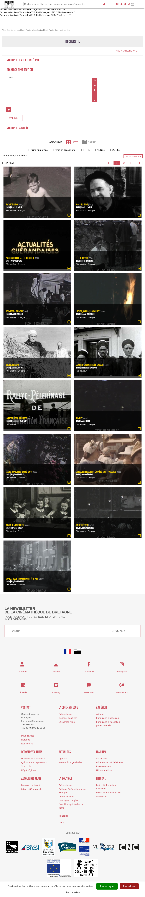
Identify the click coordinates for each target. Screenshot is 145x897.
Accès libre (101, 758)
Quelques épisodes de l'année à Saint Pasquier (96, 471)
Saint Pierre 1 (82, 525)
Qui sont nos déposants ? (34, 762)
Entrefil (100, 779)
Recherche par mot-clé (72, 70)
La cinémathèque (68, 707)
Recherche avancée (72, 128)
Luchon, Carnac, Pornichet (88, 311)
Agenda (63, 758)
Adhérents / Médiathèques (109, 762)
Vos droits (26, 766)
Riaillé (79, 418)
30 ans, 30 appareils (31, 789)
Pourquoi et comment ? (33, 758)
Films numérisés (39, 150)
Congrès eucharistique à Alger (89, 365)
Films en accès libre (64, 150)
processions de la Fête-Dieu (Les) (20, 258)
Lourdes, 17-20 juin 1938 (16, 418)
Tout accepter (107, 886)
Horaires (25, 740)
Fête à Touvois (82, 258)
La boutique (65, 779)
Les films (101, 752)
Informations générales (70, 762)
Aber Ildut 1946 (13, 365)
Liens (61, 822)
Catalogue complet (68, 800)
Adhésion (101, 707)
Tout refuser (129, 886)
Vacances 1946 (12, 204)
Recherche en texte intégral (72, 60)
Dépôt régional (28, 770)
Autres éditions (66, 796)
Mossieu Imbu (82, 204)
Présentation (65, 714)
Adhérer (100, 714)
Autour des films (31, 779)
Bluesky (56, 692)
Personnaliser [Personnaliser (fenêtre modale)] (73, 892)
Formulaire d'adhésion (107, 718)
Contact (25, 707)
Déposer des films (68, 718)
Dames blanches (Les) (15, 525)
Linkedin (23, 692)
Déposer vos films (31, 752)
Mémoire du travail (30, 785)
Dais (49, 77)
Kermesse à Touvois (14, 311)
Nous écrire (27, 743)
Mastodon (89, 692)
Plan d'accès (27, 736)
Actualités (65, 752)
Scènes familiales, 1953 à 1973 (19, 471)
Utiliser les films (67, 722)
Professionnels (103, 766)
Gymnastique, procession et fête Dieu (22, 578)
